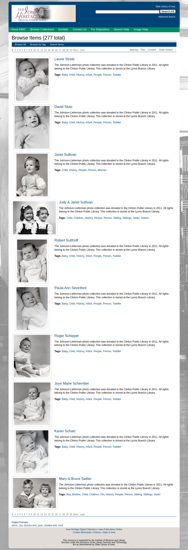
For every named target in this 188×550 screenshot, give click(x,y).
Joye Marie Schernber (72, 383)
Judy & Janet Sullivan (76, 202)
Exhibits (63, 29)
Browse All (20, 44)
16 (56, 50)
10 (34, 50)
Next (76, 50)
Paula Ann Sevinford (71, 288)
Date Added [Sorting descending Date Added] (166, 49)
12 (41, 50)
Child (72, 74)
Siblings (127, 217)
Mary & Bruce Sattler (75, 479)
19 (67, 50)
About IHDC (18, 29)
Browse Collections (42, 29)
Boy (68, 494)
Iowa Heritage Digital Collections (81, 529)
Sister (136, 217)
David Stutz (64, 107)
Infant (89, 74)
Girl (102, 494)
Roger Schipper (67, 336)
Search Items (57, 44)
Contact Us (79, 29)
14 (49, 50)
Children (78, 217)
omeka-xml (50, 525)
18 (63, 50)
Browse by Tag (38, 44)
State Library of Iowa (165, 7)
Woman (102, 170)
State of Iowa (109, 532)
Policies (97, 532)
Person (107, 74)
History (80, 74)
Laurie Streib (65, 59)
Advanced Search (166, 17)
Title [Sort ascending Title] (143, 49)
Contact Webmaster (82, 532)
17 (60, 50)
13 (45, 50)
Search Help (121, 29)
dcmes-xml (30, 525)
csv (20, 525)
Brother (76, 494)
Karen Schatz (65, 431)
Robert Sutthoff (66, 240)
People (97, 74)
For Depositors (100, 29)
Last (82, 50)
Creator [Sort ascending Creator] (152, 49)
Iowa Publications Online (110, 529)
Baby (65, 74)
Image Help (141, 29)
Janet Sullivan (66, 154)
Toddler (117, 74)
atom (15, 525)
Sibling (117, 217)
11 (38, 50)
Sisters (145, 217)
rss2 (60, 525)
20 (71, 50)
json (40, 525)
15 (52, 50)
